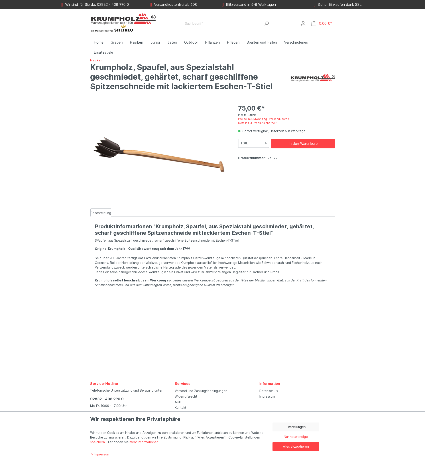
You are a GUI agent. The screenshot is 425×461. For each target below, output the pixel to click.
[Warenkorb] (322, 23)
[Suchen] (266, 23)
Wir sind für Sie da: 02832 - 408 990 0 (95, 4)
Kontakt (180, 407)
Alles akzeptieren (296, 446)
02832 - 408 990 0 (107, 399)
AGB (178, 402)
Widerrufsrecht (186, 396)
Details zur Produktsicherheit (257, 123)
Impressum (267, 396)
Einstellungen (296, 427)
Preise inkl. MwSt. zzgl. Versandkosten (263, 119)
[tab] (100, 212)
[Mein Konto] (303, 23)
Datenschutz (269, 391)
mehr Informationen (144, 442)
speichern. (98, 442)
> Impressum (100, 454)
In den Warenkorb (303, 143)
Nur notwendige (296, 437)
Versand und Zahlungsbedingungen (201, 391)
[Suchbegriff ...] (222, 23)
